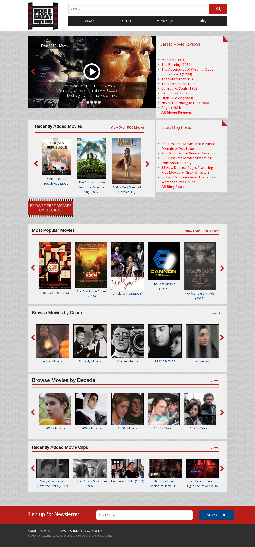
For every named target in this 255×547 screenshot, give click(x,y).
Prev (33, 72)
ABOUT (32, 531)
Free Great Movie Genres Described (189, 153)
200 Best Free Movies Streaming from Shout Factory (186, 160)
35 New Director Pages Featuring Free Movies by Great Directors (187, 170)
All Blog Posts (172, 186)
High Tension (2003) (177, 98)
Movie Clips (166, 21)
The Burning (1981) (176, 64)
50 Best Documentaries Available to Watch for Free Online (189, 179)
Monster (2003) (173, 59)
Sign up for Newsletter (53, 513)
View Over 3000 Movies (128, 128)
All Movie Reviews (176, 112)
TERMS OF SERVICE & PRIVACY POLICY (80, 531)
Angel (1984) (171, 107)
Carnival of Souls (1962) (179, 88)
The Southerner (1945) (178, 79)
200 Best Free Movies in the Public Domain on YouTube (188, 146)
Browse (90, 21)
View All (216, 314)
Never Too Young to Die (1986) (185, 102)
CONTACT (47, 531)
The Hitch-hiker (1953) (178, 83)
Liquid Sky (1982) (175, 93)
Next (150, 72)
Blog (204, 21)
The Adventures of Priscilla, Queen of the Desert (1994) (188, 71)
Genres (128, 21)
